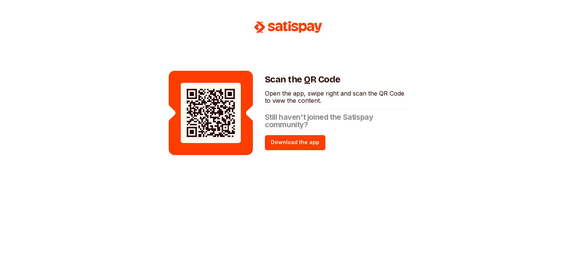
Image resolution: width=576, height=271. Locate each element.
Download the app (295, 142)
